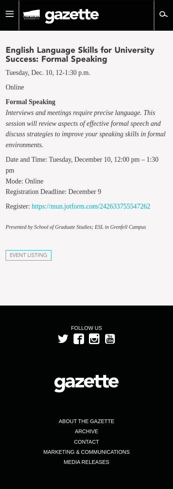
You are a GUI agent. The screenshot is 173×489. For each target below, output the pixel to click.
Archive (86, 431)
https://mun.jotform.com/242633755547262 (91, 206)
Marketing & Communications (87, 452)
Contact (86, 442)
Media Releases (86, 462)
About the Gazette (86, 421)
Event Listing (28, 255)
